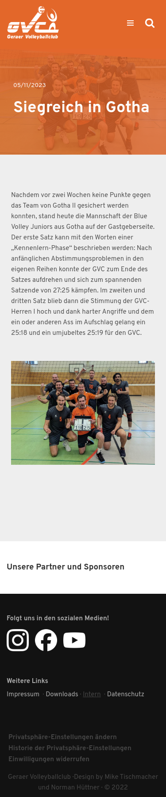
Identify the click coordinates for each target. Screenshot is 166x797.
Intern (91, 695)
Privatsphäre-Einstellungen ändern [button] (62, 737)
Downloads (62, 695)
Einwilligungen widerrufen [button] (48, 759)
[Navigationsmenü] (130, 23)
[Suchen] (150, 23)
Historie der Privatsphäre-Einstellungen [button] (69, 748)
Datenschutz (125, 695)
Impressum (23, 695)
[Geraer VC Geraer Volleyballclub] (33, 22)
